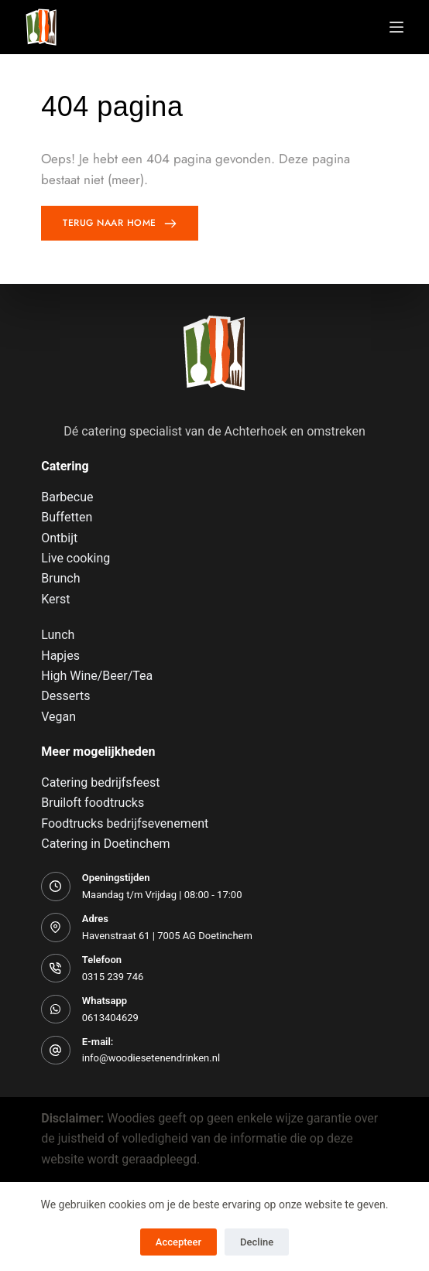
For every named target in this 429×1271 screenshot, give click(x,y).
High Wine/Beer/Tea (97, 675)
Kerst (55, 599)
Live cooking (75, 558)
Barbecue (67, 497)
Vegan (58, 716)
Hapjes (60, 655)
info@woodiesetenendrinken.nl (151, 1058)
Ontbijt (59, 538)
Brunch (60, 578)
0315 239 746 (113, 976)
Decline (256, 1242)
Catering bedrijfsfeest (100, 782)
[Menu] (396, 27)
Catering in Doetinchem (105, 843)
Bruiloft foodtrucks (92, 802)
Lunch (57, 634)
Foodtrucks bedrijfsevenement (124, 823)
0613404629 (110, 1017)
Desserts (65, 695)
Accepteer (178, 1242)
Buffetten (66, 517)
